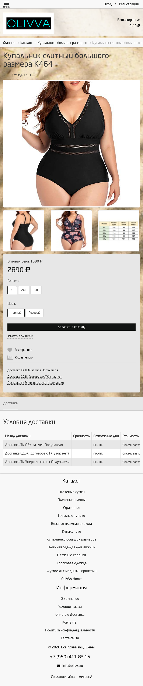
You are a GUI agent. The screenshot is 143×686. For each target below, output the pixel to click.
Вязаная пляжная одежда (71, 523)
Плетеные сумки (72, 492)
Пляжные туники (71, 515)
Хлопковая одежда (71, 563)
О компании (70, 598)
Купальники (71, 531)
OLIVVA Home (71, 579)
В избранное (23, 349)
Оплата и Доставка (69, 614)
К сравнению (24, 357)
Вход (108, 4)
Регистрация (129, 4)
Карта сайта (70, 638)
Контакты (69, 622)
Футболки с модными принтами (72, 571)
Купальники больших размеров (71, 539)
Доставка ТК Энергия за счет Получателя (35, 382)
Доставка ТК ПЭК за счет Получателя (32, 370)
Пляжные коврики (71, 555)
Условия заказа (70, 606)
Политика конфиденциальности (70, 630)
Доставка (10, 403)
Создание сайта (63, 677)
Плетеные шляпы (72, 500)
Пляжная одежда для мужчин (71, 547)
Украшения (71, 508)
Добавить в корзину (71, 327)
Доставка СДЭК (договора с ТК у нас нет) (34, 376)
